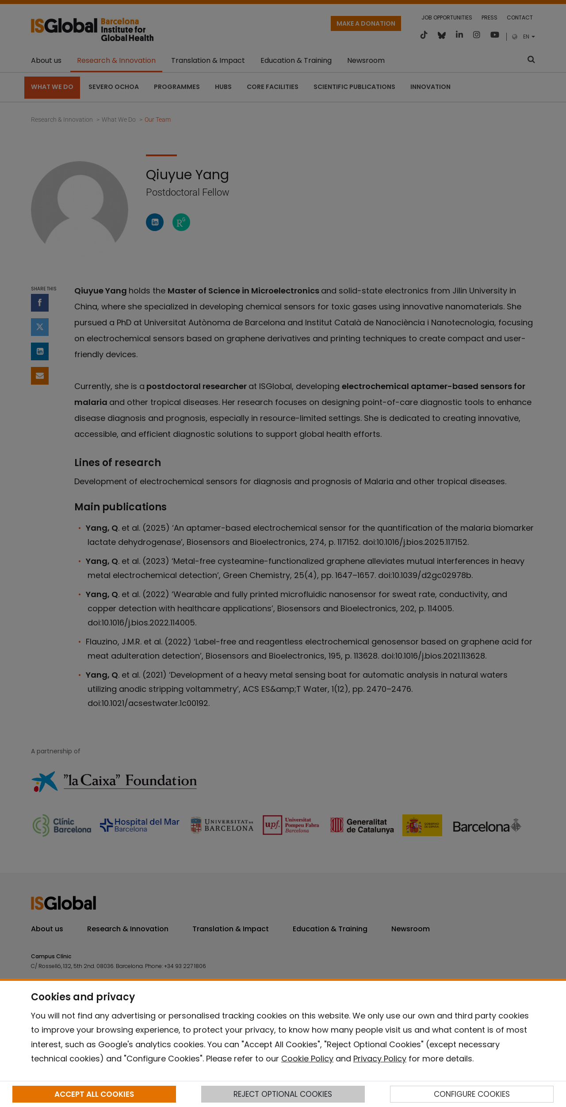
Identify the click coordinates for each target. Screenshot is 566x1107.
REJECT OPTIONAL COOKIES (282, 1094)
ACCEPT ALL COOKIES (94, 1094)
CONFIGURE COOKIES (472, 1094)
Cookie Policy (307, 1058)
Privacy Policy (379, 1058)
